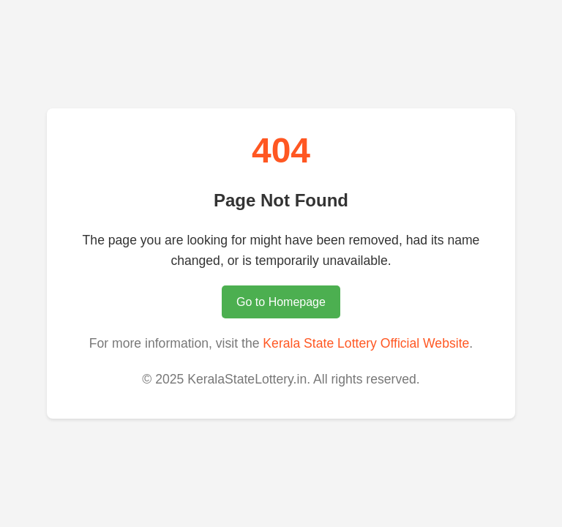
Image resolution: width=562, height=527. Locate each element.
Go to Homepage (281, 302)
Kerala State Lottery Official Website (366, 343)
